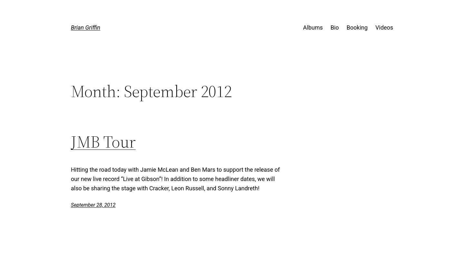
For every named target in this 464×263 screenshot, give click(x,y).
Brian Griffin (85, 27)
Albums (313, 27)
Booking (357, 27)
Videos (384, 27)
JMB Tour (103, 141)
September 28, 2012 (93, 205)
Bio (335, 27)
